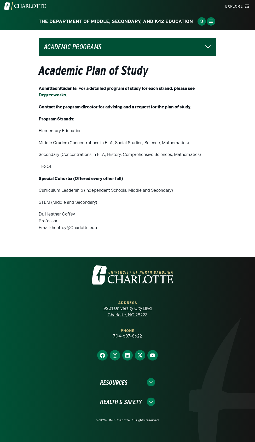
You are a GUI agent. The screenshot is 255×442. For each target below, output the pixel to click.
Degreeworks (52, 94)
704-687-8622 (127, 336)
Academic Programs (72, 47)
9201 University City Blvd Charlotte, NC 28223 (127, 312)
